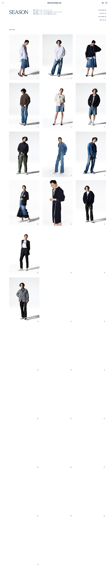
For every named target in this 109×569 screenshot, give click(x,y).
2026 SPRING (101, 10)
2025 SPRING (101, 16)
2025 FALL (102, 13)
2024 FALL (102, 20)
